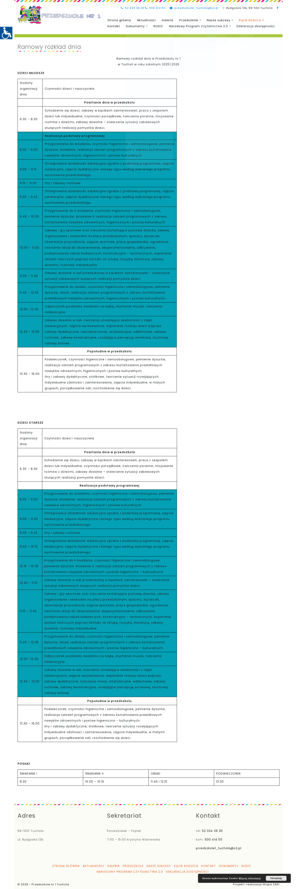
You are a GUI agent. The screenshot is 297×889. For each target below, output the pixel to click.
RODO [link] (156, 26)
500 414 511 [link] (155, 8)
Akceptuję (276, 878)
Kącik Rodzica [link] (246, 20)
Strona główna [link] (118, 20)
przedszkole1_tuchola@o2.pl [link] (194, 8)
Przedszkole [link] (185, 20)
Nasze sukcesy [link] (215, 20)
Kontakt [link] (113, 26)
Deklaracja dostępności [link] (252, 26)
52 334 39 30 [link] (132, 8)
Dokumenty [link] (134, 26)
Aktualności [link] (145, 20)
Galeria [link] (165, 20)
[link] (6, 33)
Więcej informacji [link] (250, 878)
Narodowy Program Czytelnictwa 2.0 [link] (195, 26)
